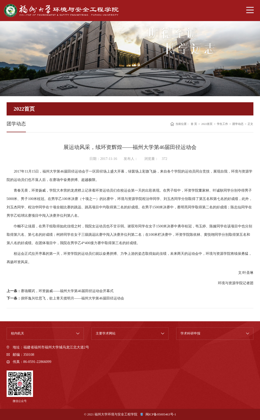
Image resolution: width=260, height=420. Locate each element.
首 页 (194, 124)
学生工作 (222, 124)
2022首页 (207, 124)
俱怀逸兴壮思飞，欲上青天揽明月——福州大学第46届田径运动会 (72, 298)
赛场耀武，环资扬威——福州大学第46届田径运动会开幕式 (67, 291)
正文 (250, 124)
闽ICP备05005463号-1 (160, 414)
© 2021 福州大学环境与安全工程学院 (111, 414)
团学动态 (237, 124)
